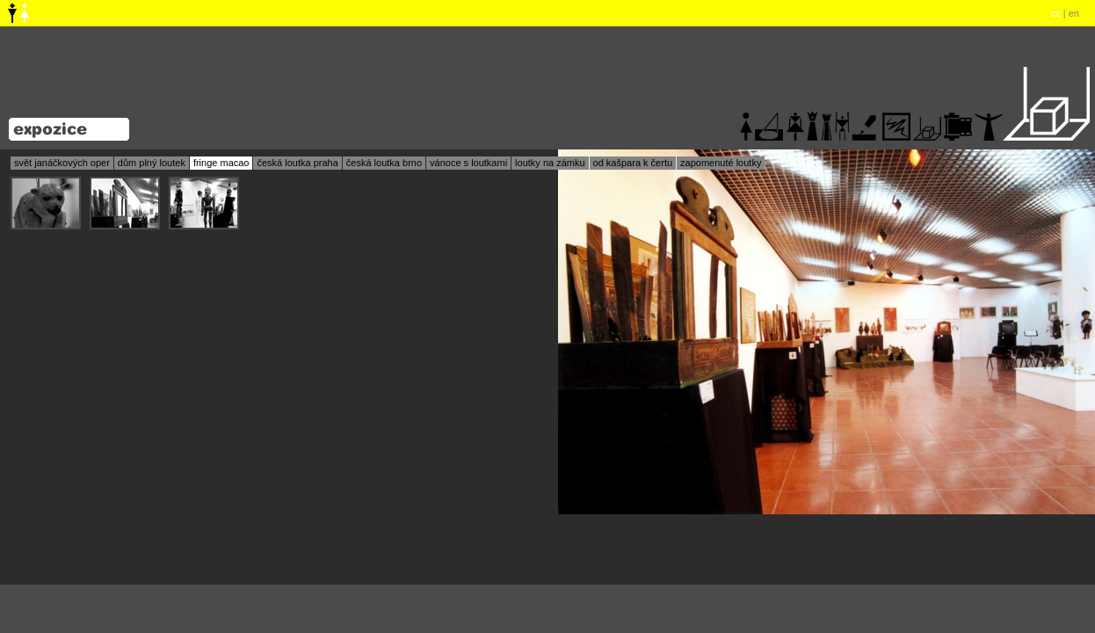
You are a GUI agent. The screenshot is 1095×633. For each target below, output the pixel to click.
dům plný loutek (151, 162)
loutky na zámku (549, 162)
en (1074, 13)
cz (1056, 13)
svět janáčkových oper (62, 162)
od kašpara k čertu (633, 162)
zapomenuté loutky (720, 162)
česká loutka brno (384, 162)
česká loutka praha (297, 162)
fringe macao (221, 162)
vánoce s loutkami (468, 162)
